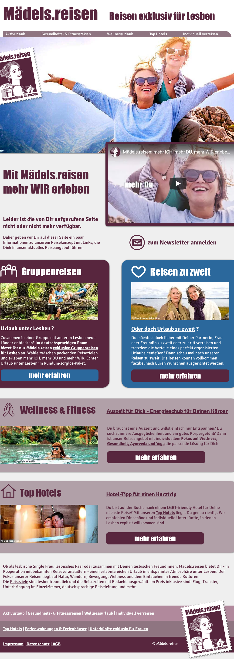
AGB (57, 643)
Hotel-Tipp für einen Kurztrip (141, 494)
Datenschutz (38, 643)
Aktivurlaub (14, 613)
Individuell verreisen (135, 613)
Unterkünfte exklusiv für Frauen (119, 628)
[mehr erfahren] (49, 375)
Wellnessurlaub (98, 613)
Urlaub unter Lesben (25, 328)
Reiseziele (19, 581)
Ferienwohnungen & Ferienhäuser (56, 628)
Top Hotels (12, 628)
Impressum (13, 643)
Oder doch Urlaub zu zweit (163, 328)
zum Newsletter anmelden (181, 242)
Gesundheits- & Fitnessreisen (54, 613)
